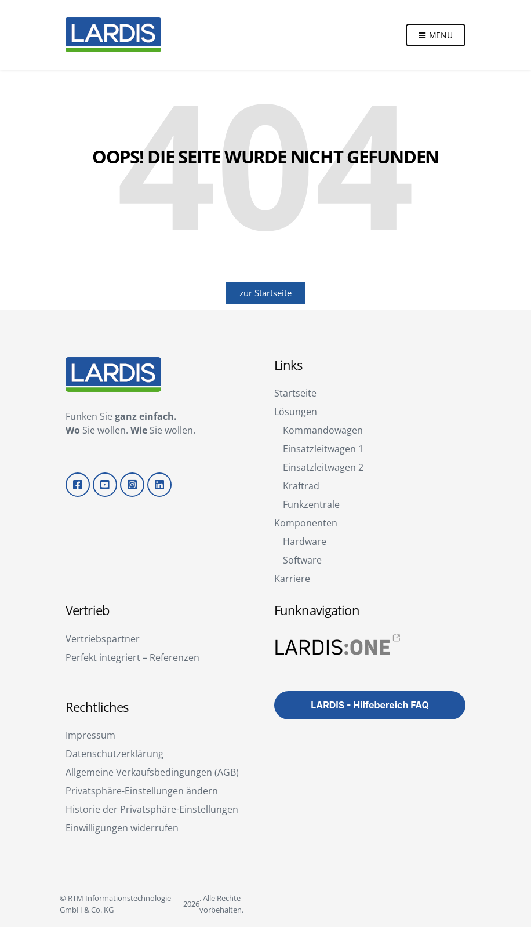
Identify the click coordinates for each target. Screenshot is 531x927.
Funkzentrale (311, 504)
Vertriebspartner (103, 638)
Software (302, 560)
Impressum (90, 735)
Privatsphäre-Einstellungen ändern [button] (142, 790)
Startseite (295, 393)
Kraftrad (301, 485)
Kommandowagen (323, 430)
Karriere (292, 578)
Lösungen (295, 411)
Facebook (78, 484)
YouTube (105, 484)
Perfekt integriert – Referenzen (132, 657)
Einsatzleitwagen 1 (323, 448)
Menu (436, 36)
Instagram (132, 484)
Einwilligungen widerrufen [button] (122, 827)
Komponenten (305, 523)
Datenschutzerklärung (114, 753)
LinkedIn (159, 484)
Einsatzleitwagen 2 (323, 467)
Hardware (304, 541)
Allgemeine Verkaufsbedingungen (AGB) (152, 772)
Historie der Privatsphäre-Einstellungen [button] (152, 809)
